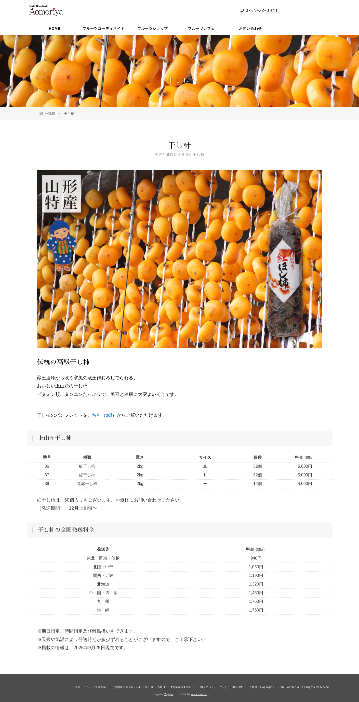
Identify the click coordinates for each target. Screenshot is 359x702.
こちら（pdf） (102, 417)
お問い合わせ (250, 29)
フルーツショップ (152, 29)
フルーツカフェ (201, 29)
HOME (55, 29)
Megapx (168, 694)
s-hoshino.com (199, 694)
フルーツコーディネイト (104, 29)
